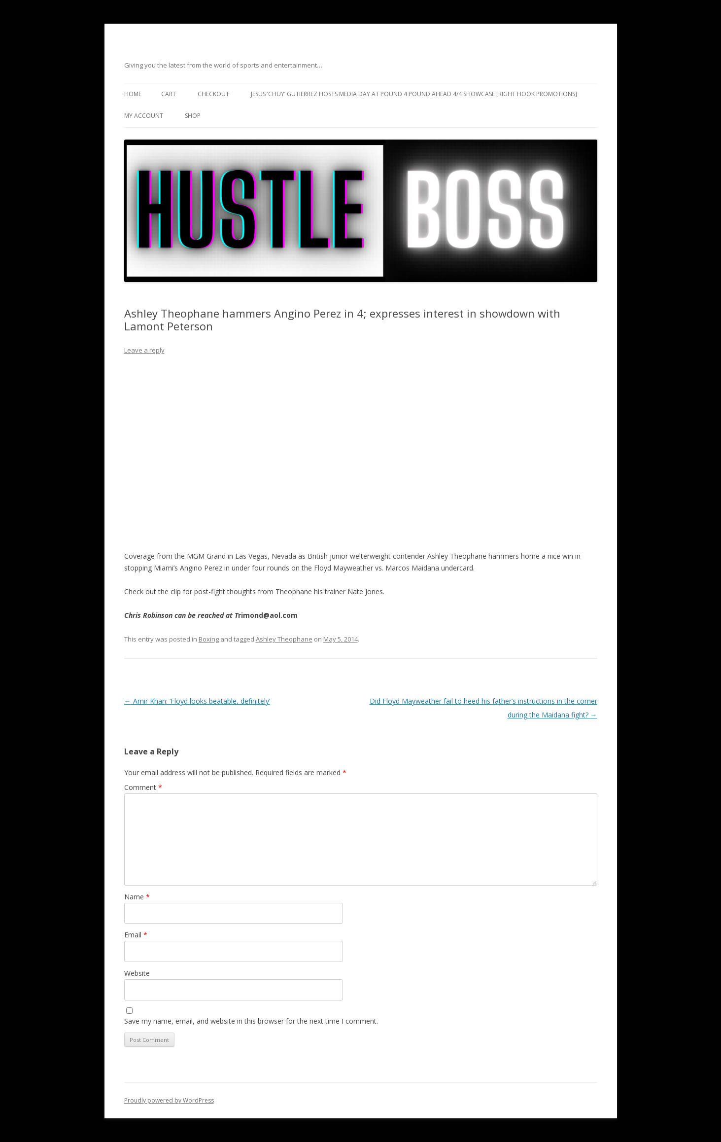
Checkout (213, 94)
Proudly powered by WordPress (169, 1100)
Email (135, 934)
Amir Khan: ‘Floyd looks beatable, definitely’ (197, 701)
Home (132, 94)
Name (137, 896)
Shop (193, 115)
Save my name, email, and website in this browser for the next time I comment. (251, 1021)
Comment (143, 787)
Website (137, 973)
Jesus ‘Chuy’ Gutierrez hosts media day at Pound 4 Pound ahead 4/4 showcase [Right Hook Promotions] (414, 94)
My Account (143, 115)
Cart (168, 94)
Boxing (209, 639)
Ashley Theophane (284, 639)
